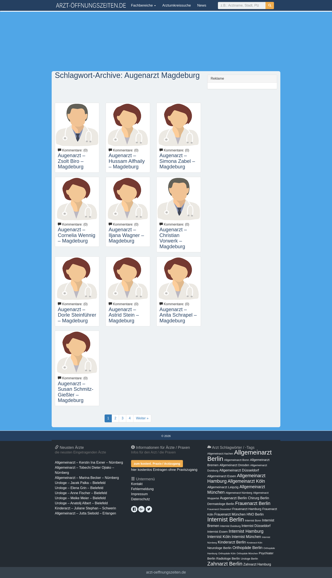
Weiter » (142, 418)
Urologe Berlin (249, 558)
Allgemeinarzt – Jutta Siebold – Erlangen (85, 513)
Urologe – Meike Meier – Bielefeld (80, 498)
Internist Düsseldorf (256, 526)
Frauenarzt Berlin (252, 503)
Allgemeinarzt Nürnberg (238, 492)
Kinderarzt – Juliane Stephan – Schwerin (85, 508)
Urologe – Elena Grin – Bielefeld (79, 488)
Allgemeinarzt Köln (246, 481)
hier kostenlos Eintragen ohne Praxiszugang (164, 469)
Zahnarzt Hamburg (257, 564)
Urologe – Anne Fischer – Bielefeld (81, 493)
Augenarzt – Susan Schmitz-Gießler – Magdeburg (75, 392)
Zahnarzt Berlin (224, 564)
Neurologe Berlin (219, 548)
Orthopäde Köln (227, 553)
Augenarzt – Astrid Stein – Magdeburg (124, 314)
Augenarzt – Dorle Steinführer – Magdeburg (77, 314)
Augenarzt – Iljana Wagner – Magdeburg (126, 235)
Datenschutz (140, 499)
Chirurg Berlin (258, 498)
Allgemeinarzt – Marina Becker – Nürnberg (87, 478)
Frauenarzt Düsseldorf (219, 509)
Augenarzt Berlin (233, 498)
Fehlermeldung (142, 489)
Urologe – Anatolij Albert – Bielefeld (81, 503)
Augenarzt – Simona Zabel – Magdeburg (177, 160)
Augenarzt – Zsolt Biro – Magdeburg (71, 160)
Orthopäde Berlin (247, 547)
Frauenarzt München (230, 514)
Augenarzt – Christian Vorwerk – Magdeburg (173, 238)
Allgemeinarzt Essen (221, 476)
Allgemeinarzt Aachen (220, 453)
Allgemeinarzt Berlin (239, 455)
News (201, 5)
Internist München (246, 537)
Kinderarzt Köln (254, 542)
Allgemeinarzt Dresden (234, 465)
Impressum (139, 494)
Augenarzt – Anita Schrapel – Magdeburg (178, 314)
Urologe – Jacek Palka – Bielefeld (80, 483)
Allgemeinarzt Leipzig (222, 487)
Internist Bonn (253, 520)
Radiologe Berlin (228, 558)
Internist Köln (219, 536)
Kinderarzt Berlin (232, 542)
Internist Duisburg (230, 526)
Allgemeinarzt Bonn (236, 460)
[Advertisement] (166, 41)
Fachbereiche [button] (143, 5)
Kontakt (136, 484)
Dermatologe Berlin (220, 504)
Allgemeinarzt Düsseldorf (239, 470)
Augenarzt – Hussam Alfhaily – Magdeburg (127, 160)
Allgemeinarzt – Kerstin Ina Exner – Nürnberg (89, 462)
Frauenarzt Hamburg (246, 509)
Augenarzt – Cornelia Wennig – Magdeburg (76, 235)
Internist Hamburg (246, 531)
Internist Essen (217, 531)
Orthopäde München (247, 553)
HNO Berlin (255, 514)
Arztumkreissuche (176, 5)
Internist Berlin (225, 519)
